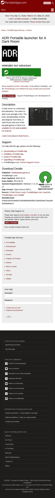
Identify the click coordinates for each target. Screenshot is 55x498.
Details (26, 81)
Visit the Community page (15, 363)
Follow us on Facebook (14, 388)
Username (8, 293)
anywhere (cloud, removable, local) (20, 86)
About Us (8, 436)
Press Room (9, 444)
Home (3, 30)
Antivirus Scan (18, 81)
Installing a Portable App (13, 154)
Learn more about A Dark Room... (16, 136)
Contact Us (9, 461)
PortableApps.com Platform (15, 89)
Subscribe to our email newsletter (18, 373)
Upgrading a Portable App (14, 160)
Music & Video (11, 266)
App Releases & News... (13, 345)
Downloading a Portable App (15, 151)
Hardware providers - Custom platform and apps (21, 413)
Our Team (8, 440)
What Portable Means (12, 457)
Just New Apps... (10, 349)
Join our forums (12, 368)
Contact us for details (12, 421)
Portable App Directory (16, 30)
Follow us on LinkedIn (14, 393)
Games (29, 30)
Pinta (12, 16)
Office (8, 271)
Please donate (35, 22)
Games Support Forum (29, 162)
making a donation (30, 215)
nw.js (24, 192)
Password (8, 300)
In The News (9, 448)
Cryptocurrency (27, 492)
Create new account (13, 308)
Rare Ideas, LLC (18, 485)
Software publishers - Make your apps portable (20, 417)
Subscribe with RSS (13, 378)
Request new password (14, 310)
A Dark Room (15, 192)
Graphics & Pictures (13, 258)
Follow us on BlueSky (14, 383)
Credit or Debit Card (21, 489)
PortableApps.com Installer (13, 195)
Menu (3, 10)
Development (11, 246)
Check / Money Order (42, 489)
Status (7, 466)
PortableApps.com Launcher (38, 192)
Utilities (8, 279)
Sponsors (8, 453)
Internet (8, 262)
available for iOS (8, 128)
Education (9, 250)
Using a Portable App (12, 157)
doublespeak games (19, 173)
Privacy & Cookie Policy (19, 480)
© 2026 (6, 480)
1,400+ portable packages (18, 19)
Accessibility (10, 242)
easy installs (34, 89)
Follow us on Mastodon (14, 398)
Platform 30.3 (32, 16)
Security (9, 275)
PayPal (31, 489)
